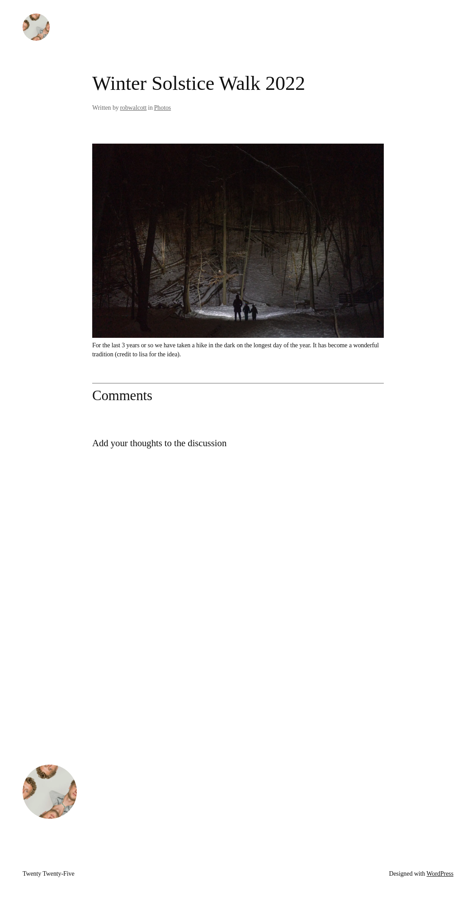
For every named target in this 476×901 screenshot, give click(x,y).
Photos (162, 107)
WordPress (440, 873)
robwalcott (133, 107)
